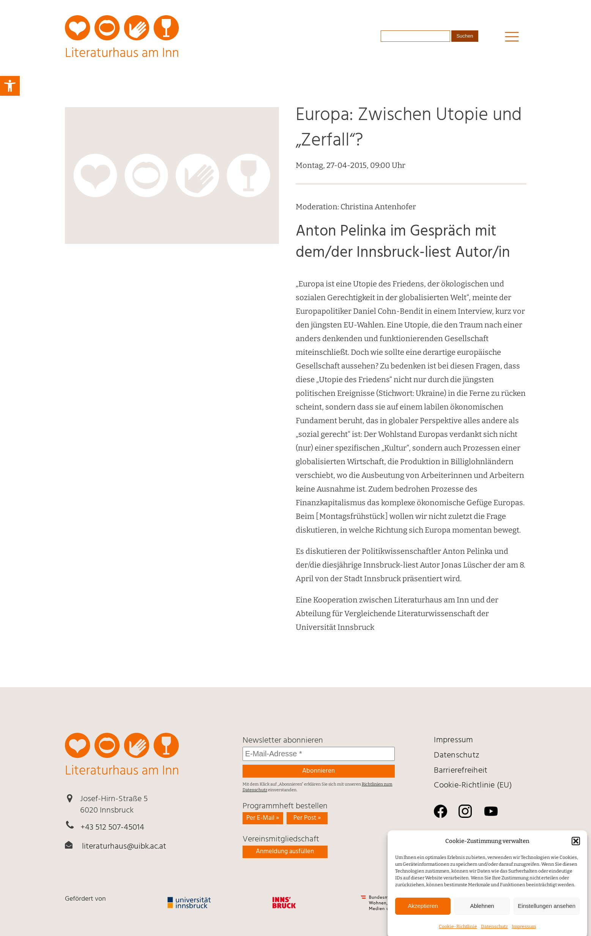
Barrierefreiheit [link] (460, 770)
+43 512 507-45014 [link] (112, 827)
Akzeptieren (423, 912)
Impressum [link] (524, 932)
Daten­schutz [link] (494, 932)
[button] (576, 847)
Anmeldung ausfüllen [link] (285, 851)
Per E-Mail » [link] (262, 818)
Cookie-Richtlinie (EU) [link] (473, 785)
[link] (10, 86)
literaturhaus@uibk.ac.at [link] (124, 846)
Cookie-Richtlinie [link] (458, 932)
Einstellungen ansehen (546, 912)
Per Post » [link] (307, 818)
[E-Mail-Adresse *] (319, 754)
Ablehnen (482, 912)
